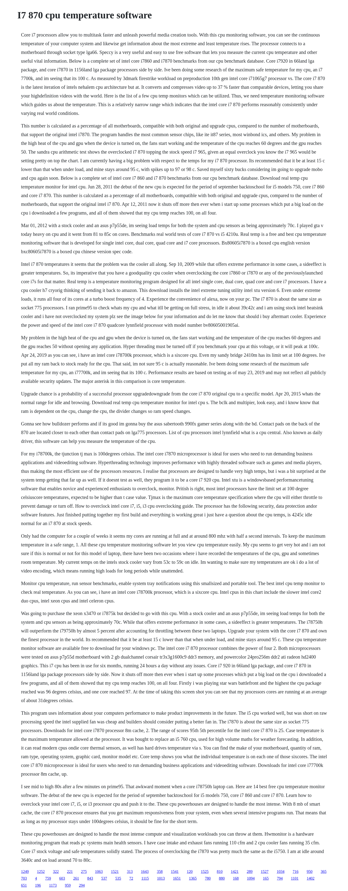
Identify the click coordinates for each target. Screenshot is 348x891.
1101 (294, 878)
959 (68, 885)
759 (48, 878)
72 (131, 878)
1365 (193, 878)
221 (70, 871)
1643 (145, 871)
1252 (41, 871)
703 (24, 878)
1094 (251, 878)
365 (323, 871)
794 (280, 878)
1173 (53, 885)
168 (236, 878)
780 (208, 878)
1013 (161, 878)
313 (130, 871)
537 (104, 878)
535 (118, 878)
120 (190, 871)
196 (38, 885)
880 (222, 878)
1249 (25, 871)
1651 (177, 878)
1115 (145, 878)
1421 (235, 871)
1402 (310, 878)
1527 (264, 871)
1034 (280, 871)
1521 (115, 871)
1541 (175, 871)
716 (295, 871)
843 (90, 878)
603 (62, 878)
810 (220, 871)
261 (76, 878)
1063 (99, 871)
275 (84, 871)
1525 (205, 871)
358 (160, 871)
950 (309, 871)
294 (82, 885)
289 (250, 871)
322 (56, 871)
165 (266, 878)
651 (24, 885)
